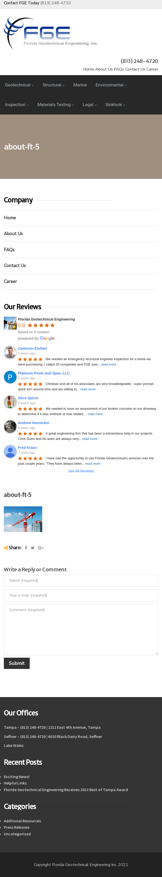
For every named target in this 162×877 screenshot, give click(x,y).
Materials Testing (55, 104)
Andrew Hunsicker (33, 423)
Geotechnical (19, 84)
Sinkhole (115, 104)
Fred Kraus (27, 448)
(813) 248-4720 (55, 3)
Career (152, 69)
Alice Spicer (28, 398)
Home (88, 69)
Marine (80, 84)
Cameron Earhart (32, 348)
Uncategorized (17, 833)
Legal (90, 104)
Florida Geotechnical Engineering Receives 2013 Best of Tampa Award (66, 789)
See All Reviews (81, 471)
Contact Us (135, 69)
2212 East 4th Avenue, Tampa (74, 727)
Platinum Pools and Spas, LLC (44, 373)
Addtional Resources (22, 820)
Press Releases (16, 827)
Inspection (17, 104)
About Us (104, 69)
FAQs (119, 69)
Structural (53, 84)
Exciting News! (16, 776)
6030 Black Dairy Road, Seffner (75, 736)
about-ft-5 (17, 494)
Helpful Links (15, 782)
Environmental (110, 84)
